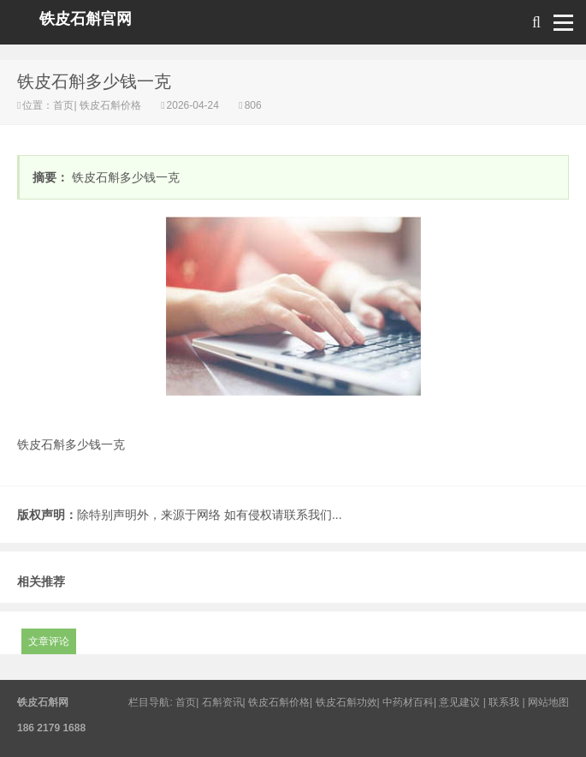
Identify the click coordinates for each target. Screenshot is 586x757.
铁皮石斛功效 (346, 702)
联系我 (503, 702)
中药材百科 (408, 702)
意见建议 (459, 702)
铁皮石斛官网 (85, 18)
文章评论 (48, 641)
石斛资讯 (222, 702)
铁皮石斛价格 (111, 105)
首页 (63, 105)
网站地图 (548, 702)
